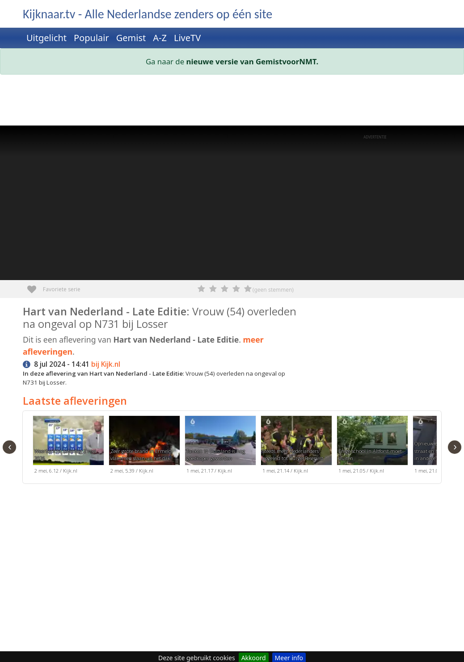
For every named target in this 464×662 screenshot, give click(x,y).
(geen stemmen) (273, 289)
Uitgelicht (46, 38)
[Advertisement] (232, 102)
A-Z (160, 38)
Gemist (131, 38)
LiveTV (187, 38)
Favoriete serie (35, 286)
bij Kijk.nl (105, 364)
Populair (91, 38)
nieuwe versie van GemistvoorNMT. (252, 61)
